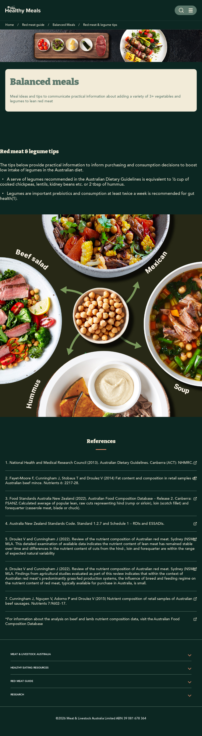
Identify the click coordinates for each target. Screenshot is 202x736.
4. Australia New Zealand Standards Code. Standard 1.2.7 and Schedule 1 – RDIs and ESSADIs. (84, 524)
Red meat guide (33, 24)
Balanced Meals (64, 24)
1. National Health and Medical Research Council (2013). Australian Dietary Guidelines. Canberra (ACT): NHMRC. (99, 463)
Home (9, 24)
